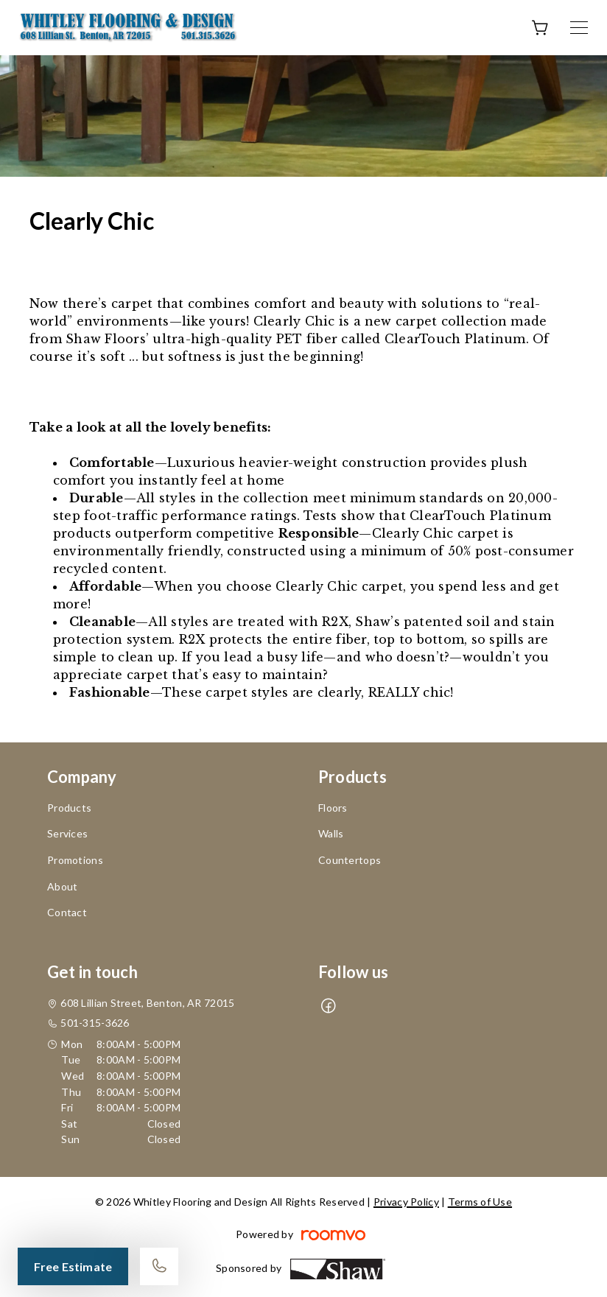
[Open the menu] (579, 27)
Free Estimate (73, 1266)
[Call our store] (159, 1266)
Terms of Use (480, 1201)
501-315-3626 (94, 1022)
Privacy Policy (406, 1201)
